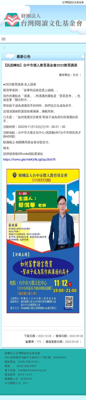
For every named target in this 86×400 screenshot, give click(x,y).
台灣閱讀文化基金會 (73, 2)
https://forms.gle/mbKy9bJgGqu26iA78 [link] (29, 159)
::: (4, 47)
